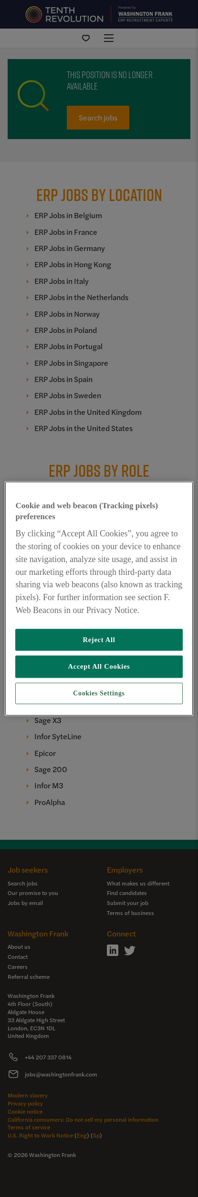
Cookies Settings (99, 693)
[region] (99, 598)
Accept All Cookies (99, 666)
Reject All (99, 640)
